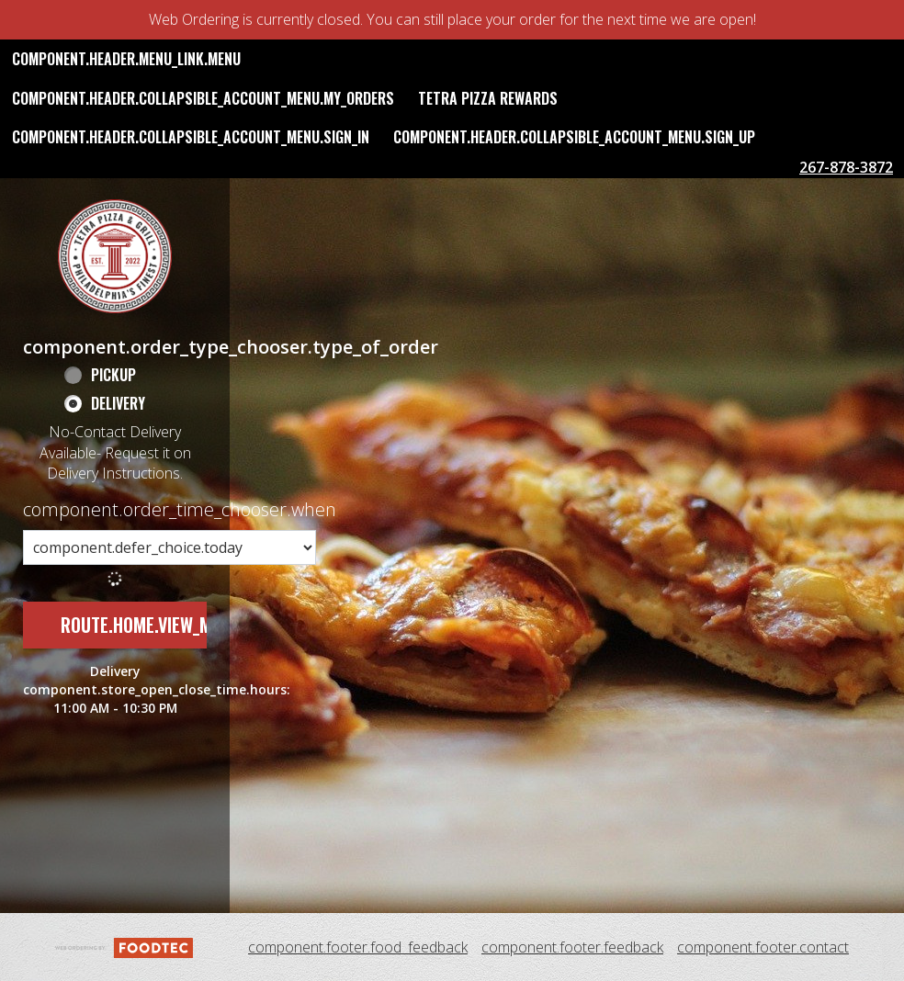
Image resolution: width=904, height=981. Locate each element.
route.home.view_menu (151, 624)
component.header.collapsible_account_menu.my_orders (203, 98)
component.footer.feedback (572, 947)
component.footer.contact (763, 947)
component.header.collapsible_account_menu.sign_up (574, 137)
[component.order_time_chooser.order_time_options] (169, 547)
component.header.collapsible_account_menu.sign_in (190, 137)
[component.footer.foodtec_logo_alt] (124, 946)
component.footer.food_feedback (358, 947)
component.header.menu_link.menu (126, 59)
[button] (115, 256)
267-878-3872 (846, 167)
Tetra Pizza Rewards (488, 98)
